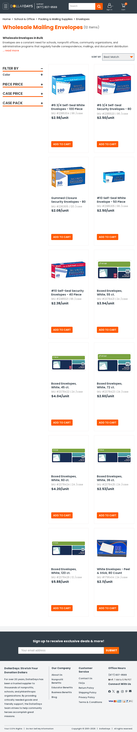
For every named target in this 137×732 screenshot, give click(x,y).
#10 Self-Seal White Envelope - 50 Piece (111, 200)
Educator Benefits (62, 687)
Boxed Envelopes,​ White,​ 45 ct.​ (64, 385)
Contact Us (85, 678)
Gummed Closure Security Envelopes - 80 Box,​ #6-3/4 (68, 200)
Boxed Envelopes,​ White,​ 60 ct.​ (64, 478)
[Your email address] (61, 650)
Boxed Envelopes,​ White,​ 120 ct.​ (64, 571)
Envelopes (83, 19)
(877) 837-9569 (46, 7)
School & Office (24, 19)
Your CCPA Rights (13, 728)
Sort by (96, 56)
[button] (109, 7)
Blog (54, 697)
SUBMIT (111, 650)
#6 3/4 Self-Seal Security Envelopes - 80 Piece (114, 107)
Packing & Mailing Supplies (55, 19)
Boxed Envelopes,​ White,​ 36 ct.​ (109, 478)
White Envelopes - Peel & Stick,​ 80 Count (113, 571)
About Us (57, 675)
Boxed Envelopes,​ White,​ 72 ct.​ (109, 385)
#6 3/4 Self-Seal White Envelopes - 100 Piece (68, 107)
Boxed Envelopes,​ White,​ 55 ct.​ (109, 292)
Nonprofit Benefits (57, 681)
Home (7, 19)
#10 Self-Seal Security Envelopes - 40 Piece (67, 292)
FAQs (82, 683)
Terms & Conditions (90, 702)
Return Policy (86, 688)
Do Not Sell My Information (40, 728)
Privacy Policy (87, 697)
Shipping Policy (88, 692)
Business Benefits (62, 692)
